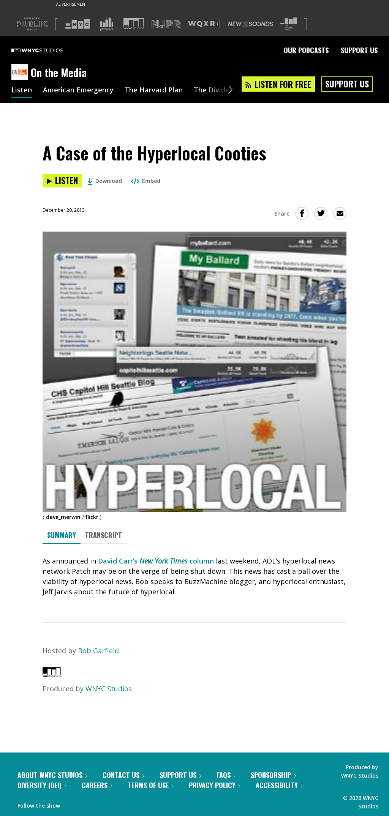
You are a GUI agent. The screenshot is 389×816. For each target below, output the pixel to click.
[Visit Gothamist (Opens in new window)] (106, 24)
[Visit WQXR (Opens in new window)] (204, 24)
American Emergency (78, 90)
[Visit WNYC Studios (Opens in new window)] (133, 23)
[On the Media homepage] (21, 72)
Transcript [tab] (103, 535)
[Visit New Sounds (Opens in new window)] (250, 24)
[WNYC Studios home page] (46, 50)
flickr (91, 517)
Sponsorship (273, 775)
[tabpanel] (194, 576)
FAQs (226, 775)
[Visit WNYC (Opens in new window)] (77, 24)
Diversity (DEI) (41, 785)
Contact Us (123, 775)
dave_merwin (63, 517)
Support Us (359, 50)
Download (104, 180)
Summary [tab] (61, 535)
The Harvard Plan (154, 90)
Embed (145, 180)
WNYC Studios (108, 688)
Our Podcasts (306, 50)
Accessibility (279, 785)
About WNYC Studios (52, 775)
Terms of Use (151, 785)
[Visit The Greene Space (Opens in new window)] (288, 24)
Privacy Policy (214, 785)
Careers (97, 785)
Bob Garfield (98, 650)
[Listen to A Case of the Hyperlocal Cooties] (62, 180)
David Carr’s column (156, 560)
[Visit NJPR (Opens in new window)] (166, 24)
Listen (21, 90)
